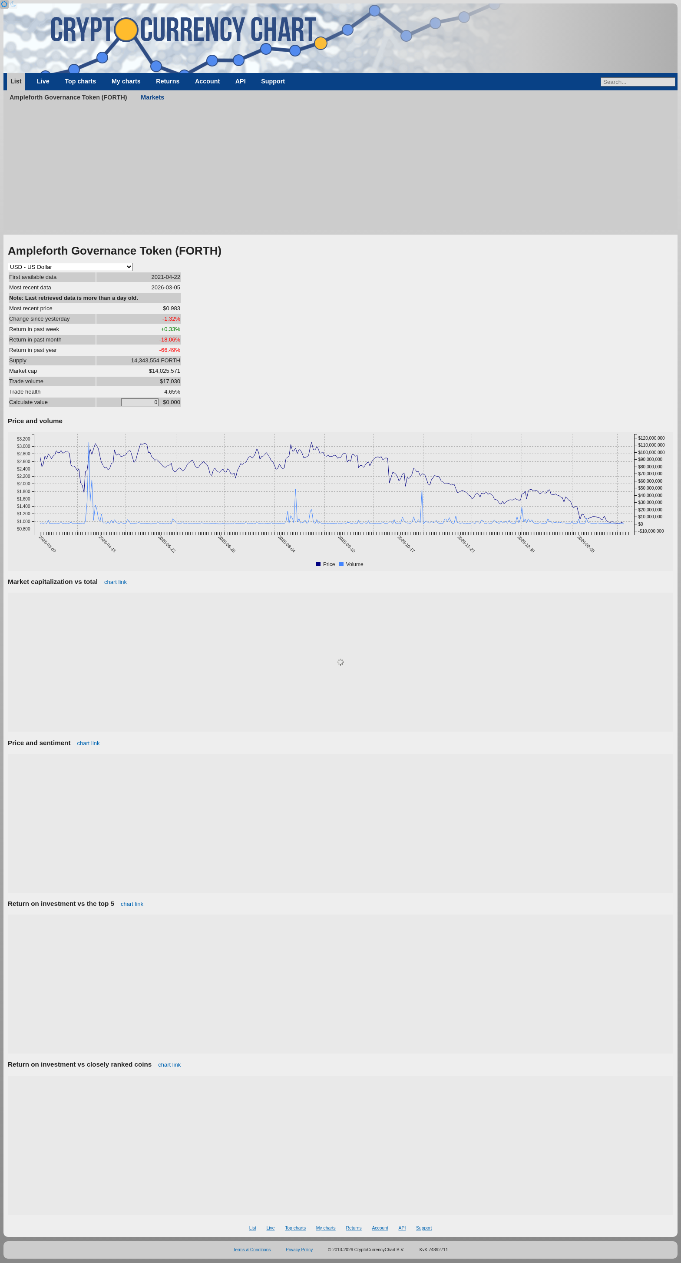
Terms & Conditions (252, 1249)
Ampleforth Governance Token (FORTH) (68, 97)
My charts (126, 81)
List (15, 81)
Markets (152, 97)
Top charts (80, 81)
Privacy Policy (299, 1249)
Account (207, 81)
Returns (167, 81)
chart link (115, 582)
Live (43, 81)
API (240, 81)
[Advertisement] (340, 169)
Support (273, 81)
